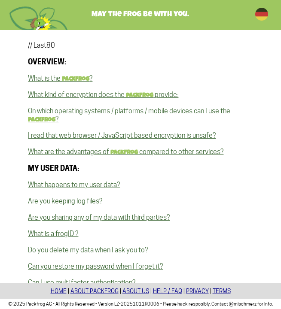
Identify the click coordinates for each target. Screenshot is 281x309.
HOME (59, 291)
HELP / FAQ (167, 291)
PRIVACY (197, 291)
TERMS (222, 291)
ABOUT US (135, 291)
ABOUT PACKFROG (94, 291)
